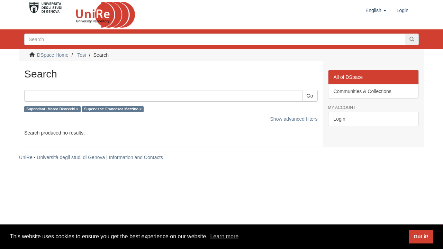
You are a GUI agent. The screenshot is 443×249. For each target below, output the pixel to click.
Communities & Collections (362, 91)
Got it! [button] (421, 236)
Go (310, 96)
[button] (375, 10)
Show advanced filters (294, 119)
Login (339, 119)
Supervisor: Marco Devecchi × (52, 109)
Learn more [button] (224, 236)
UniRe (26, 157)
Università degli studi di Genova (71, 157)
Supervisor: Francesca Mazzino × (113, 109)
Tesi (81, 55)
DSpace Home (53, 55)
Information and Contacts (136, 157)
